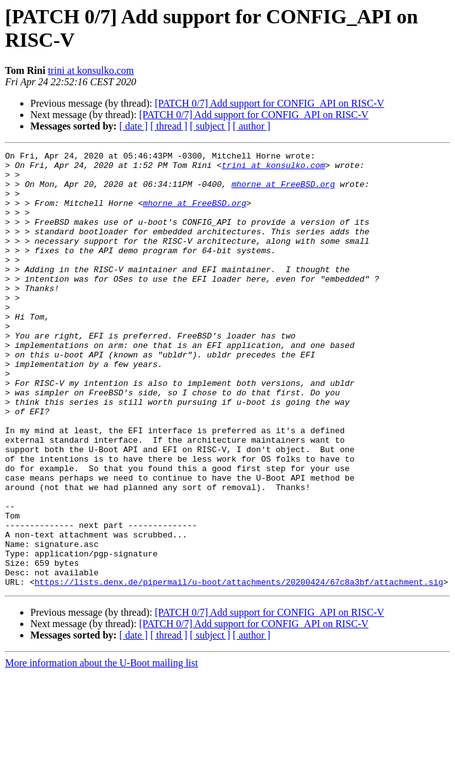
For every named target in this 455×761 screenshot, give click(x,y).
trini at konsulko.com (91, 70)
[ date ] (133, 126)
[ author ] (252, 126)
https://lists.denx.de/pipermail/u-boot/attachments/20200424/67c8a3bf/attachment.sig (239, 668)
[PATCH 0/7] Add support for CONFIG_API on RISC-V (269, 103)
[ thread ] (168, 126)
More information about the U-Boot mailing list (101, 750)
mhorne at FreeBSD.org (283, 191)
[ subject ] (210, 126)
